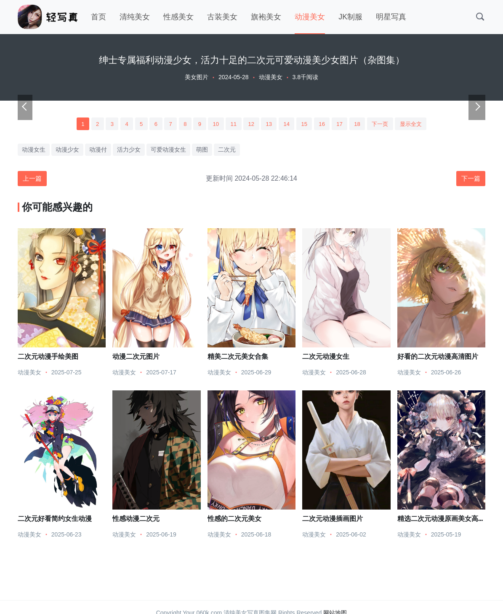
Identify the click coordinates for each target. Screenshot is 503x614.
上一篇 (33, 180)
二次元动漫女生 (325, 358)
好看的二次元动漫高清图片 (437, 358)
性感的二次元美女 (234, 520)
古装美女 (222, 17)
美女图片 (196, 77)
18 (362, 124)
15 (306, 124)
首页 (98, 17)
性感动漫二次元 (136, 520)
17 (344, 124)
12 (251, 124)
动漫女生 (33, 150)
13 (269, 124)
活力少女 (129, 150)
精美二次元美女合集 (238, 358)
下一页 (387, 124)
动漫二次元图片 (136, 358)
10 (213, 124)
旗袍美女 (266, 17)
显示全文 (420, 124)
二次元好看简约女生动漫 (55, 520)
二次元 (227, 150)
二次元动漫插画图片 (332, 520)
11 (232, 124)
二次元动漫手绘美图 (48, 358)
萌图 (202, 150)
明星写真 (391, 17)
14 (288, 124)
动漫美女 (310, 17)
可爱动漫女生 (168, 150)
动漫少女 (67, 150)
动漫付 (98, 150)
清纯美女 (135, 17)
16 (325, 124)
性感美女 (178, 17)
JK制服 (350, 17)
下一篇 (470, 180)
